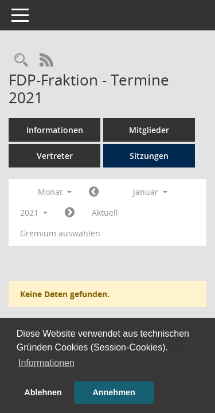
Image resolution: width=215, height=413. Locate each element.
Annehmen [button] (113, 392)
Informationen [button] (46, 363)
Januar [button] (150, 191)
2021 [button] (34, 212)
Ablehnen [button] (43, 392)
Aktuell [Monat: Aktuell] (105, 212)
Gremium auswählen (60, 233)
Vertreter (55, 155)
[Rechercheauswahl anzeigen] (21, 60)
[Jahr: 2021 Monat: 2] (69, 212)
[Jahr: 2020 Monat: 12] (93, 192)
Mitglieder (149, 129)
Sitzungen (149, 155)
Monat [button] (55, 191)
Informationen (54, 129)
